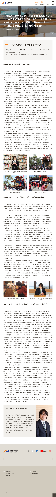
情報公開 (8, 476)
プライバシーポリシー (11, 473)
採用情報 (34, 471)
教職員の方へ (35, 473)
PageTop (54, 495)
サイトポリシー (9, 471)
